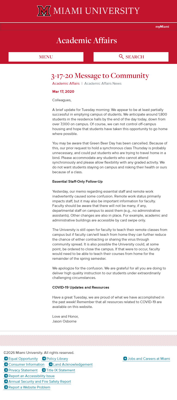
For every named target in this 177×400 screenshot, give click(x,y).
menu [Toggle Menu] (46, 57)
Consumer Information (26, 364)
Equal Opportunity (23, 358)
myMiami (162, 27)
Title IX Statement (60, 370)
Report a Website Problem (29, 387)
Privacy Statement (23, 370)
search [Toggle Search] (134, 57)
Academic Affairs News (102, 83)
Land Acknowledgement (73, 364)
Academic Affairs (86, 40)
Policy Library (57, 358)
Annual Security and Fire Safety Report (40, 381)
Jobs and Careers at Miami (149, 358)
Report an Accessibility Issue (32, 376)
